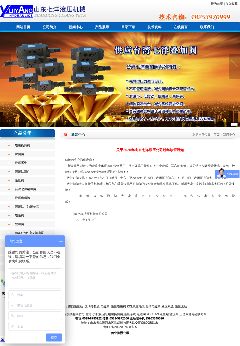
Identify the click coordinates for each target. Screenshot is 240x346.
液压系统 (21, 163)
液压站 (164, 314)
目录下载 (128, 27)
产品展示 (102, 27)
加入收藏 (232, 4)
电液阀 (19, 215)
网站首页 (23, 27)
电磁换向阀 (22, 145)
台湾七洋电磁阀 (25, 189)
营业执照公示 (120, 333)
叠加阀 (19, 224)
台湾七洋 (92, 314)
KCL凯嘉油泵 (136, 306)
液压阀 (19, 180)
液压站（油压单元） (28, 206)
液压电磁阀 (22, 198)
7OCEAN (152, 314)
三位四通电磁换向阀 (193, 314)
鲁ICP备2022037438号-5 (119, 327)
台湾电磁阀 (153, 306)
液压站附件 (22, 171)
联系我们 (207, 27)
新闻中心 (76, 27)
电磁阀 (105, 306)
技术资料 (155, 27)
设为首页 (217, 4)
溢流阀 (174, 314)
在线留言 (181, 27)
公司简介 (49, 27)
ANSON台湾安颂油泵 (29, 233)
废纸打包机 (92, 306)
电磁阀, (141, 314)
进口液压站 (75, 306)
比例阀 (19, 154)
